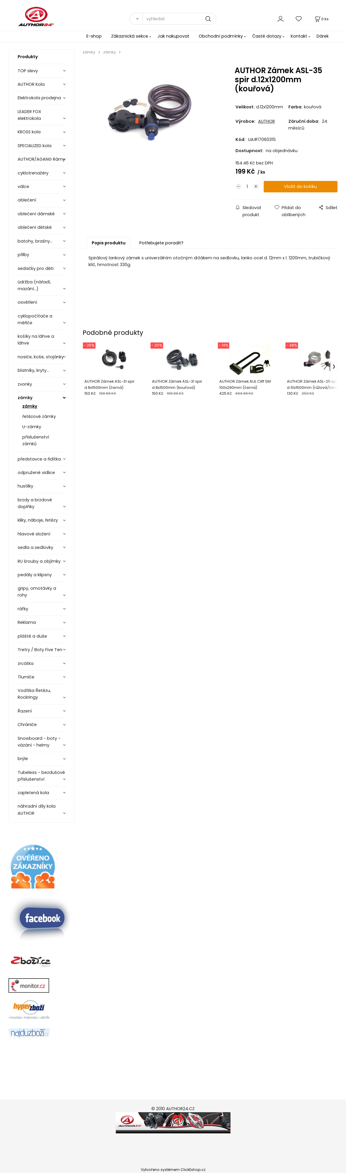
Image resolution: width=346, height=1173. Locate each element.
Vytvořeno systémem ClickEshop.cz (173, 1169)
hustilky (25, 486)
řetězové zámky (39, 416)
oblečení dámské (36, 214)
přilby (23, 255)
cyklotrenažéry (33, 173)
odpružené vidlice (36, 472)
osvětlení (27, 302)
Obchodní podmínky (221, 36)
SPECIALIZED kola (34, 146)
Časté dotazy (266, 36)
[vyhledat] (179, 19)
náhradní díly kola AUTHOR (37, 809)
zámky (25, 398)
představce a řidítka (39, 459)
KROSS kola (29, 132)
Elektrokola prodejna (39, 98)
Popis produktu (109, 243)
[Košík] (321, 19)
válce (23, 186)
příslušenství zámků (35, 440)
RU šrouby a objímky (39, 561)
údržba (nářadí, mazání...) (34, 285)
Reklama (27, 622)
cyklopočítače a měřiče (35, 319)
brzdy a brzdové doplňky (35, 503)
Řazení (25, 711)
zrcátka (26, 663)
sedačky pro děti (36, 268)
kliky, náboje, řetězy (38, 520)
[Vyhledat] (136, 19)
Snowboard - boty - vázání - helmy (39, 741)
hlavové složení (34, 534)
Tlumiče (26, 677)
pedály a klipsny (35, 575)
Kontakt (299, 36)
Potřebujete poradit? (161, 243)
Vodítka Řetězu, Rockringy (34, 694)
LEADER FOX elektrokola (29, 115)
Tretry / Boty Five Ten (40, 650)
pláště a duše (32, 636)
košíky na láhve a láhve (36, 339)
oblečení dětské (35, 227)
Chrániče (27, 724)
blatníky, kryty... (33, 370)
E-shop (94, 36)
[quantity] (247, 186)
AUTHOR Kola (31, 84)
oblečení (27, 200)
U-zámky (31, 427)
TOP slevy (28, 71)
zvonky (25, 384)
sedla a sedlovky (35, 547)
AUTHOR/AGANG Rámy (41, 159)
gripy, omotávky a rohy (37, 591)
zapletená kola (33, 793)
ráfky (23, 609)
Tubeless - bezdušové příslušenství (41, 775)
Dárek (323, 36)
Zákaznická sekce (129, 36)
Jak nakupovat (173, 36)
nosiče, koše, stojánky (41, 357)
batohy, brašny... (35, 241)
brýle (23, 759)
